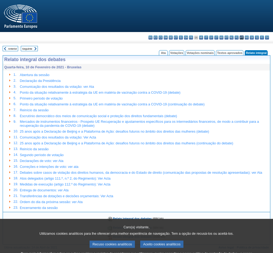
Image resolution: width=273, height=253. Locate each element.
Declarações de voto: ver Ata (41, 161)
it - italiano (206, 37)
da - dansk (166, 37)
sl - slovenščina (257, 37)
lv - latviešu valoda (211, 37)
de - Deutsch (171, 37)
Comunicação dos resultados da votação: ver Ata (57, 87)
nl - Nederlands (232, 37)
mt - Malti (226, 37)
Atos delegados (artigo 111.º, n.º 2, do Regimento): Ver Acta (65, 178)
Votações (176, 52)
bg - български (150, 37)
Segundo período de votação (41, 155)
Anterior (12, 48)
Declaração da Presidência (40, 81)
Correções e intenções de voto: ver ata (49, 167)
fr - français (191, 37)
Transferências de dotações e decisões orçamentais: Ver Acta (66, 196)
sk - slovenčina (252, 37)
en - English (186, 37)
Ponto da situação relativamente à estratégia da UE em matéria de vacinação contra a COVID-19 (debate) (100, 92)
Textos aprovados (229, 52)
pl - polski (237, 37)
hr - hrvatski (201, 37)
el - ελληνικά (181, 37)
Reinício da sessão (34, 110)
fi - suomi (262, 37)
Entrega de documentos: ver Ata (44, 190)
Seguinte (27, 48)
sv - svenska (267, 37)
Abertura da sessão (34, 75)
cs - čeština (161, 37)
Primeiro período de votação (41, 98)
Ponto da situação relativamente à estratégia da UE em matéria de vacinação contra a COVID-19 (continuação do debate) (112, 104)
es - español (156, 37)
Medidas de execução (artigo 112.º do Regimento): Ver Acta (65, 184)
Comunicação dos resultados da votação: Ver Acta (58, 137)
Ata (163, 52)
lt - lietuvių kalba (216, 37)
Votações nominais (200, 52)
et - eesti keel (176, 37)
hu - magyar (221, 37)
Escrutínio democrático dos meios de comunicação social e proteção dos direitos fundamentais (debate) (98, 116)
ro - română (247, 37)
